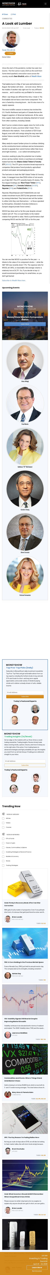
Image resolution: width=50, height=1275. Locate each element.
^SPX (41, 1039)
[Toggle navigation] (45, 4)
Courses (8, 827)
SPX (39, 1099)
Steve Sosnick (25, 552)
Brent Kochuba (18, 1149)
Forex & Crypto (10, 843)
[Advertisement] (25, 629)
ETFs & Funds (10, 838)
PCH (30, 188)
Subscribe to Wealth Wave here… (14, 280)
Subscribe (25, 696)
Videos (8, 823)
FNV (44, 980)
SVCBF (34, 186)
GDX (39, 1215)
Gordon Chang (25, 510)
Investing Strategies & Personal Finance (18, 852)
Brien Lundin (17, 917)
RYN (11, 188)
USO (42, 1099)
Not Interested (37, 1271)
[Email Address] (25, 692)
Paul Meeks (25, 424)
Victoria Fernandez (25, 595)
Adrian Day (16, 974)
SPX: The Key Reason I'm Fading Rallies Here (21, 1137)
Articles (8, 818)
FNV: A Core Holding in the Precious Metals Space (24, 962)
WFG (38, 183)
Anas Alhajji (25, 381)
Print (13, 14)
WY (15, 186)
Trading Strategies (12, 865)
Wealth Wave (36, 76)
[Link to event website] (25, 315)
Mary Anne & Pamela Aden (22, 1092)
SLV (42, 923)
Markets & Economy (12, 856)
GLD (45, 923)
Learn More (37, 1267)
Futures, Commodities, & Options (16, 847)
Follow (10, 53)
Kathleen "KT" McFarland (25, 467)
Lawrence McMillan (19, 1033)
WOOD (42, 28)
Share (5, 14)
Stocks (8, 861)
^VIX (44, 1039)
